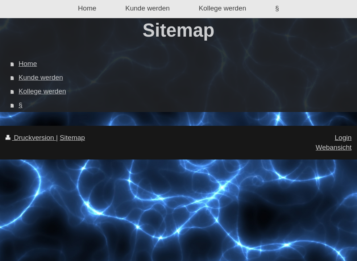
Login (343, 137)
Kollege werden (42, 91)
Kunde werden (40, 77)
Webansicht (334, 147)
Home (27, 63)
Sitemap (72, 137)
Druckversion (30, 137)
